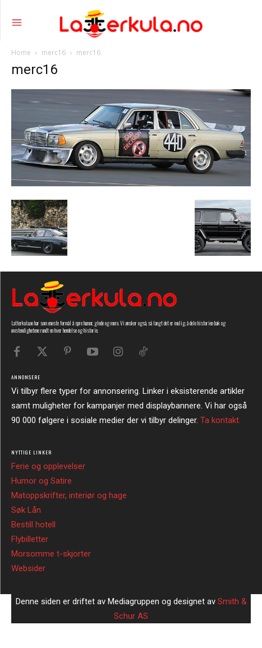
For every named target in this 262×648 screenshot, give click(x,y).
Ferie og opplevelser (48, 466)
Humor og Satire (41, 481)
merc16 (54, 52)
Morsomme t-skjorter (51, 554)
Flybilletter (29, 539)
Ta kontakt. (220, 420)
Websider (28, 568)
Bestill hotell (33, 525)
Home (21, 52)
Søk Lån (26, 510)
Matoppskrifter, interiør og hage (69, 495)
